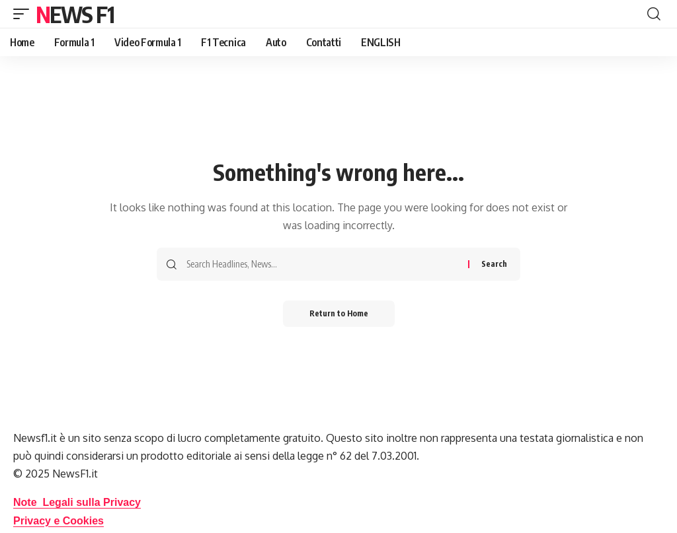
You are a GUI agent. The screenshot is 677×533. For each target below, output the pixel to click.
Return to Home (338, 313)
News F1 (75, 14)
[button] (24, 14)
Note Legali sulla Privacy (77, 502)
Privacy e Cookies (58, 520)
